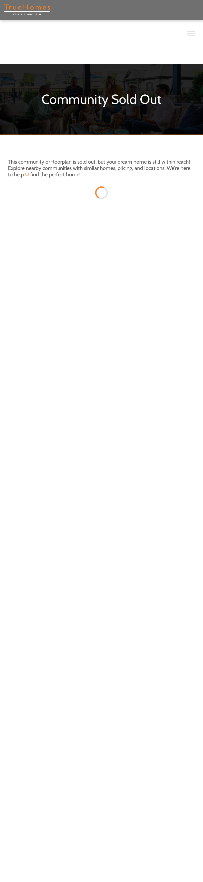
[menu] (191, 33)
